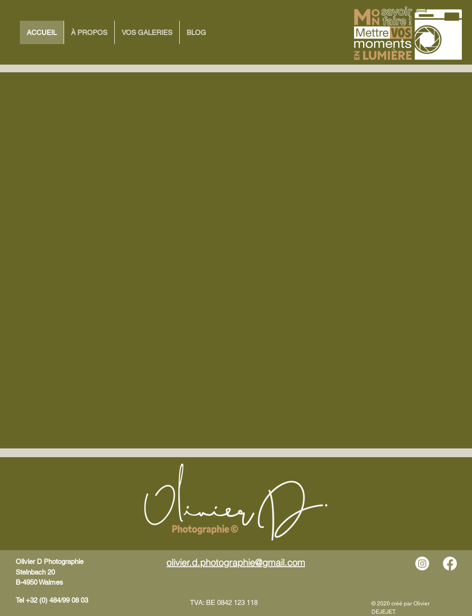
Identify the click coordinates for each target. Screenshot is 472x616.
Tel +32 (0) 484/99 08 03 (52, 600)
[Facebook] (450, 563)
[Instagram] (422, 563)
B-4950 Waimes (39, 582)
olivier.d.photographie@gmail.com (235, 562)
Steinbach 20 (35, 572)
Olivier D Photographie (49, 561)
